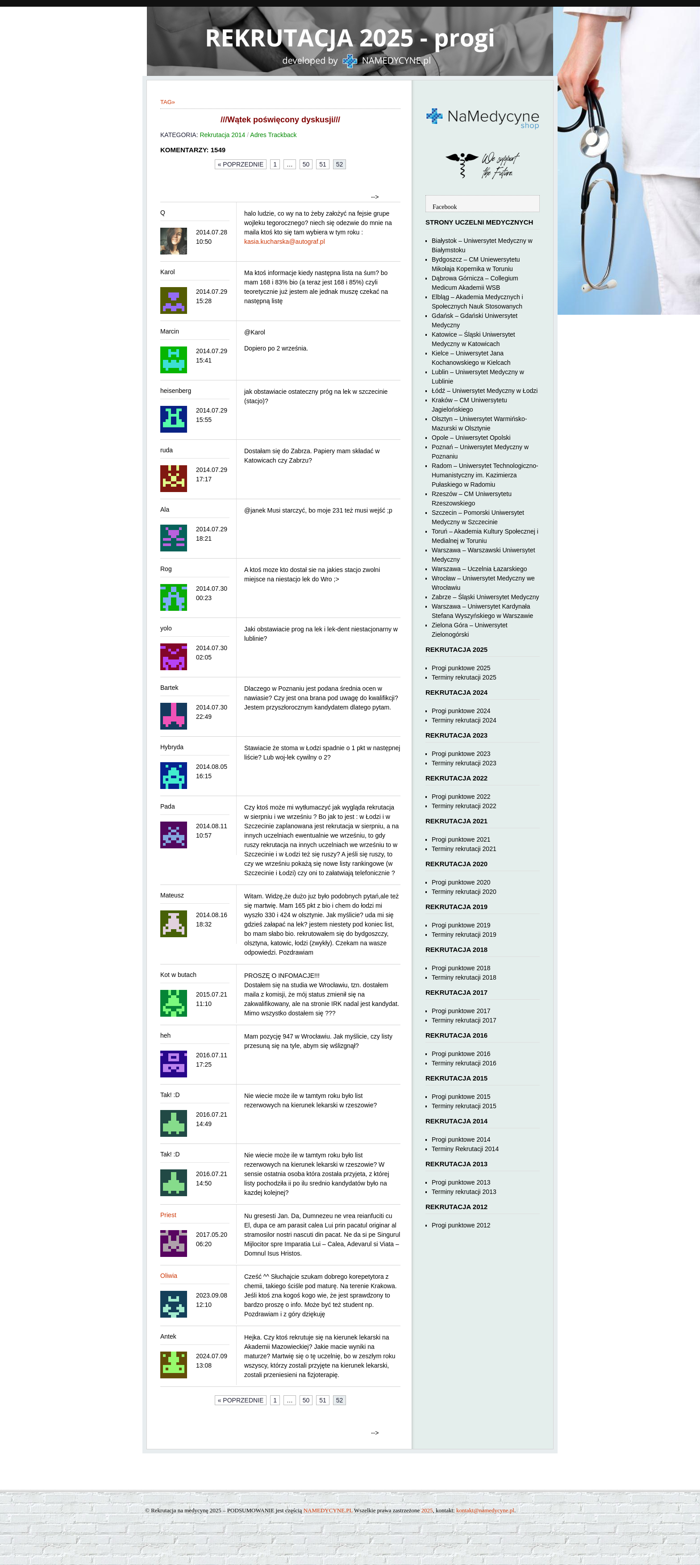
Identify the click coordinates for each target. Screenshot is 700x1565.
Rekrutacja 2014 (222, 134)
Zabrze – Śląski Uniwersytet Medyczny (485, 597)
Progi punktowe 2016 (461, 1053)
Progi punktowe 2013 (461, 1182)
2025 (427, 1510)
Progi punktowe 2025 (461, 668)
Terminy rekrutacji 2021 (464, 848)
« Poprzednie (241, 164)
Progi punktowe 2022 (461, 796)
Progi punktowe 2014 (461, 1139)
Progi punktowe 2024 (461, 710)
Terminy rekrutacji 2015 (464, 1106)
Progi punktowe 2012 (461, 1225)
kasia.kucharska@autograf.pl (284, 241)
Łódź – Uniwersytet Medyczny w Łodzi (485, 390)
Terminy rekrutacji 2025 (464, 677)
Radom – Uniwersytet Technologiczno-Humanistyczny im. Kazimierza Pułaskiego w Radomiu (485, 475)
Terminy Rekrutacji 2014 (465, 1148)
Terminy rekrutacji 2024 (464, 720)
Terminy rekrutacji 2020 (464, 891)
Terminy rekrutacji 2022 (464, 806)
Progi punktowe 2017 (461, 1010)
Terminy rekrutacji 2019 (464, 934)
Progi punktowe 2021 (461, 839)
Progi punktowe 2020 (461, 882)
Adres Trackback (273, 134)
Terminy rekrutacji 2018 (464, 977)
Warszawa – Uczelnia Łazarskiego (479, 568)
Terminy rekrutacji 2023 (464, 763)
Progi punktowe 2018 (461, 968)
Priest (168, 1215)
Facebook (445, 207)
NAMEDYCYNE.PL (328, 1510)
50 (306, 164)
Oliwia (168, 1275)
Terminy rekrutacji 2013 (464, 1191)
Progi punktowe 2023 (461, 753)
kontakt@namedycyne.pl (485, 1510)
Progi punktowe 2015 (461, 1096)
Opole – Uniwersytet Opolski (471, 437)
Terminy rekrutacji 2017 (464, 1020)
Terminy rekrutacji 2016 (464, 1063)
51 (322, 164)
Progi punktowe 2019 (461, 925)
